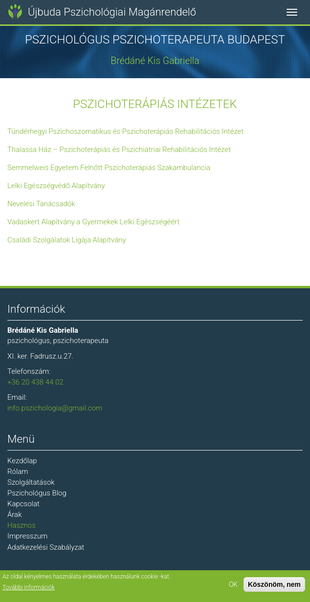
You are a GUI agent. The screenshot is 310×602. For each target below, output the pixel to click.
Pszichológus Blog (36, 493)
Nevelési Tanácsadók (41, 203)
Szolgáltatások (31, 482)
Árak (14, 514)
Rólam (17, 471)
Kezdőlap (22, 460)
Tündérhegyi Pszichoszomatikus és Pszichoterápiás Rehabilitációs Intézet (125, 131)
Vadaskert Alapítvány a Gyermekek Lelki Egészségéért (93, 221)
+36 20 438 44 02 (35, 382)
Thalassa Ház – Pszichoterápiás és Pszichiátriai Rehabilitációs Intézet (119, 149)
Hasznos (21, 525)
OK (233, 585)
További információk (28, 588)
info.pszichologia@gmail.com (54, 408)
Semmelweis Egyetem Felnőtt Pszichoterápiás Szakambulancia (108, 167)
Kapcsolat (23, 503)
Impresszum (27, 536)
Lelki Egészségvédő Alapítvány (56, 185)
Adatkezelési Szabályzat (45, 547)
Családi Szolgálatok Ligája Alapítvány (66, 240)
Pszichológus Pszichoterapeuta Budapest (155, 39)
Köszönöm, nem (274, 585)
